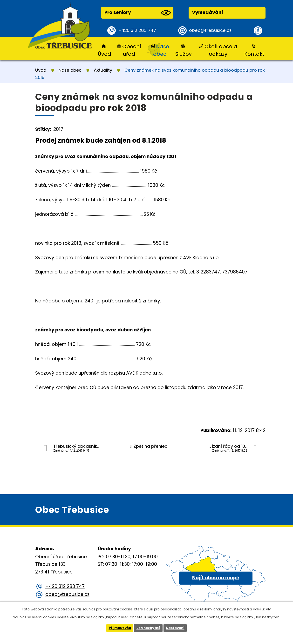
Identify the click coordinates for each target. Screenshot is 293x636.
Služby (183, 53)
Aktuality (103, 70)
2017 (58, 129)
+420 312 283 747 (137, 30)
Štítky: (43, 129)
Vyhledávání (207, 12)
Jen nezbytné (148, 628)
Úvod (104, 53)
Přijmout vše (118, 628)
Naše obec (161, 50)
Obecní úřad (131, 50)
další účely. (262, 609)
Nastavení (176, 628)
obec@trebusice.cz (211, 30)
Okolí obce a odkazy (220, 50)
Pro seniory (137, 13)
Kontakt (254, 53)
